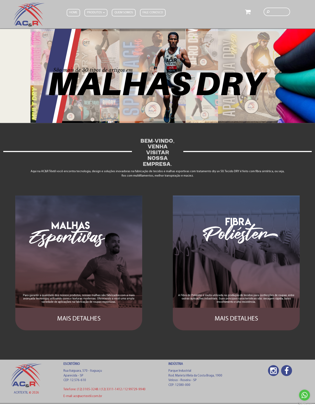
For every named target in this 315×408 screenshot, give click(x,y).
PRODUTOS (96, 12)
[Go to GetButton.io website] (305, 403)
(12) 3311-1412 (111, 389)
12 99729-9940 (134, 389)
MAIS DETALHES (79, 318)
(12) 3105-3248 (88, 389)
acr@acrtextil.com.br (87, 396)
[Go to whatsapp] (304, 395)
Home (73, 12)
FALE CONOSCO (153, 12)
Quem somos (123, 12)
